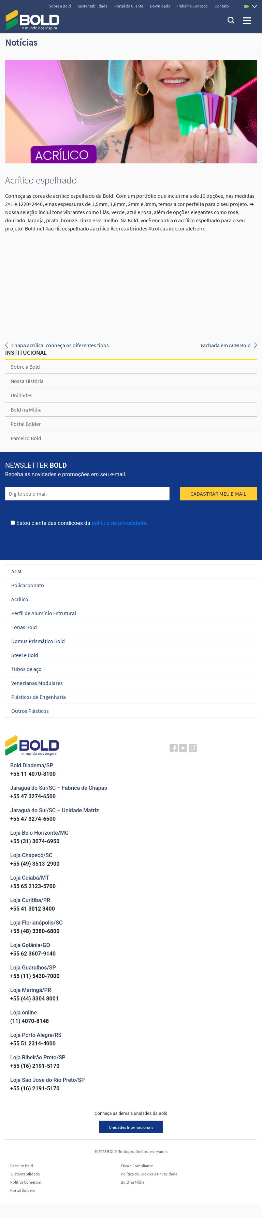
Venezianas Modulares (128, 682)
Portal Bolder (26, 423)
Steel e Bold (128, 655)
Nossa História (27, 381)
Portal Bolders (22, 1190)
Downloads (160, 6)
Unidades (21, 395)
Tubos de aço (128, 669)
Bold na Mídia (26, 409)
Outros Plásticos (128, 710)
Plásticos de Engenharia (128, 696)
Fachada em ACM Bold (226, 345)
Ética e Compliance (137, 1166)
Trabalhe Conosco (192, 6)
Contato (222, 6)
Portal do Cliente (128, 6)
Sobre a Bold (60, 6)
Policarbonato (128, 585)
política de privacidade (119, 523)
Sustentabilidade (92, 6)
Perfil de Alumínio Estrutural (128, 613)
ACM (128, 571)
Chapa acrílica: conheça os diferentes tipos (60, 345)
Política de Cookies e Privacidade (149, 1174)
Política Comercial (25, 1182)
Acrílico (128, 599)
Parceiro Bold (26, 438)
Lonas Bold (128, 627)
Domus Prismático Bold (128, 641)
